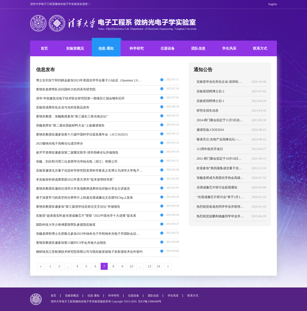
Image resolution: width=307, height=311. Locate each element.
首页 (44, 48)
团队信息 (198, 48)
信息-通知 (106, 48)
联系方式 (260, 48)
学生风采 (229, 48)
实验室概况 (75, 48)
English (272, 4)
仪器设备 (168, 48)
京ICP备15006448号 (149, 301)
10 (131, 266)
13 (149, 266)
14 (158, 266)
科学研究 (137, 48)
